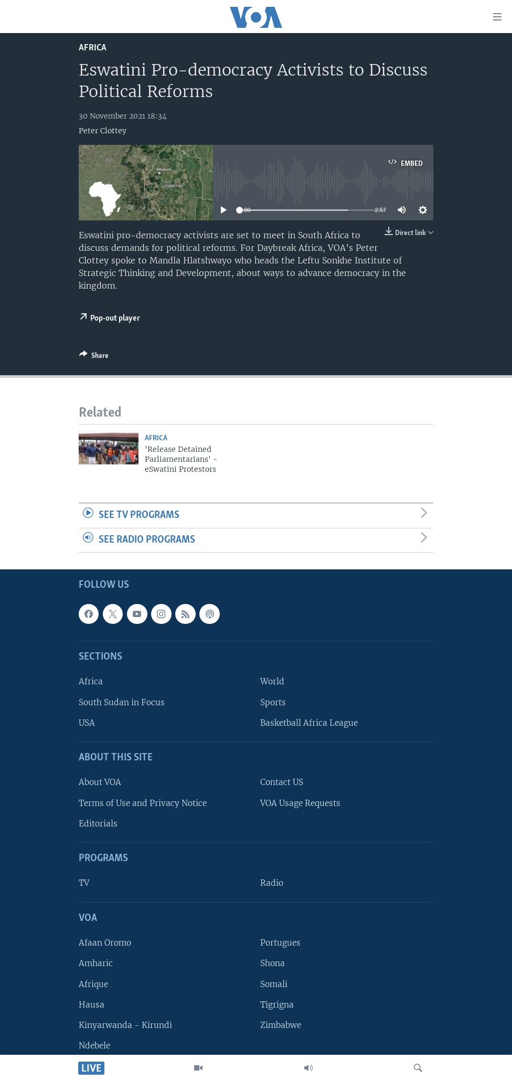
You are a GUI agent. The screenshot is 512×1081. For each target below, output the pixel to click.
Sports (273, 702)
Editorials (98, 824)
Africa (92, 48)
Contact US (281, 783)
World (272, 682)
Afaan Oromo (105, 943)
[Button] (94, 357)
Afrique (93, 984)
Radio (271, 883)
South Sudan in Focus (122, 702)
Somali (273, 984)
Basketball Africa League (309, 723)
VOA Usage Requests (300, 803)
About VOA (100, 783)
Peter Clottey (102, 130)
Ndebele (94, 1046)
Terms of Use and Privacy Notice (143, 803)
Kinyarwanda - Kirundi (125, 1025)
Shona (272, 964)
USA (87, 723)
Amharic (96, 964)
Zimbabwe (280, 1025)
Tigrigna (277, 1005)
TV (84, 883)
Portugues (280, 943)
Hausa (91, 1005)
